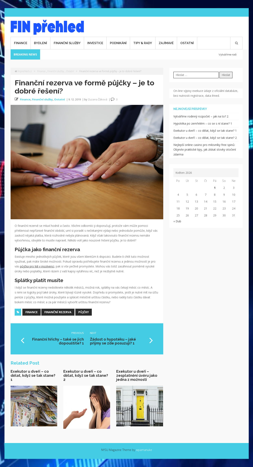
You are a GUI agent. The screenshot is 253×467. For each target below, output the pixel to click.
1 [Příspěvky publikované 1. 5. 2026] (215, 188)
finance (31, 312)
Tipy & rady (142, 43)
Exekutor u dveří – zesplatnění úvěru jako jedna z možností (136, 375)
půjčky (83, 312)
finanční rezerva (57, 312)
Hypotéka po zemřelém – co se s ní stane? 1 (202, 123)
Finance (20, 43)
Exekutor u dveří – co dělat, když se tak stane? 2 (85, 375)
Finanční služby (67, 43)
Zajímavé (166, 43)
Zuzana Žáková (97, 99)
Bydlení (40, 43)
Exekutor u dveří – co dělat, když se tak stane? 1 (33, 375)
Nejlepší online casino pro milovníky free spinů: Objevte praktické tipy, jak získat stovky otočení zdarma (204, 149)
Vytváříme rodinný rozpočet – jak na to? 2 (200, 116)
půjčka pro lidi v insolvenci (37, 266)
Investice (95, 43)
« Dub (177, 221)
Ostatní (187, 43)
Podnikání (118, 43)
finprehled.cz (23, 71)
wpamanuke (144, 450)
